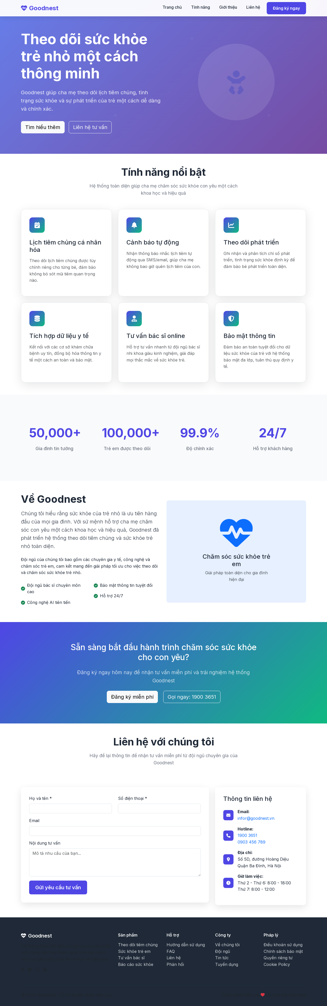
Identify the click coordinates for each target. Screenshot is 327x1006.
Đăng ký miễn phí (132, 697)
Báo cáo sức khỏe (135, 964)
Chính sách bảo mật (283, 951)
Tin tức (222, 957)
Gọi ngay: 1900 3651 (192, 697)
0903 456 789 (251, 842)
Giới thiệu (228, 7)
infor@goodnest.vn (256, 818)
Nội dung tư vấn (44, 843)
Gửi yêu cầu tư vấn (58, 887)
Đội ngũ (222, 951)
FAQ (171, 951)
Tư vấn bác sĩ (131, 957)
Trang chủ (172, 7)
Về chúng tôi (227, 944)
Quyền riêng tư (278, 957)
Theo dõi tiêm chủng (138, 944)
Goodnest (40, 8)
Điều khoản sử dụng (283, 944)
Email (34, 820)
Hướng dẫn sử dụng (186, 944)
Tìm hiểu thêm (42, 127)
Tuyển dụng (226, 964)
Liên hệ (253, 7)
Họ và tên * (40, 798)
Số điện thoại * (132, 798)
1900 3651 (247, 835)
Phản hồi (175, 964)
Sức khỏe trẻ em (134, 951)
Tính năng (200, 7)
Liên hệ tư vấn (90, 127)
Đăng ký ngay (286, 8)
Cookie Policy (277, 964)
